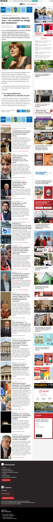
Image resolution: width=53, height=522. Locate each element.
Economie (18, 154)
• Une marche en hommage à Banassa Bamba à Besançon (43, 45)
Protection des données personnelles (10, 472)
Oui (38, 423)
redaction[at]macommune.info (7, 491)
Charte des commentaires (8, 470)
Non (38, 425)
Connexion (48, 207)
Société (23, 338)
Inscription (39, 207)
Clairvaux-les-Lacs (7, 15)
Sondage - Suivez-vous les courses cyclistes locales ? (43, 420)
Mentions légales (6, 475)
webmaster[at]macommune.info (7, 505)
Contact (4, 467)
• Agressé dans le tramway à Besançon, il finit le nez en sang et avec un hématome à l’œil (43, 56)
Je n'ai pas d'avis (40, 426)
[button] (49, 1)
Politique (14, 15)
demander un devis (8, 498)
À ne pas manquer (43, 298)
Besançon (14, 245)
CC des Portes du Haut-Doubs (19, 128)
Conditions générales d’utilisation (10, 477)
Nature (19, 412)
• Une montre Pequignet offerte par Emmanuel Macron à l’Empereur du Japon (43, 49)
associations (16, 281)
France (13, 154)
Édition (29, 4)
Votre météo (43, 382)
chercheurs (28, 280)
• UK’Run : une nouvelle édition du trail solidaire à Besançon (43, 41)
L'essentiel (44, 38)
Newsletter (6, 480)
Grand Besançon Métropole (18, 222)
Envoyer (39, 436)
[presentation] (35, 306)
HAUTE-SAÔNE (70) (16, 180)
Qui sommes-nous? (7, 469)
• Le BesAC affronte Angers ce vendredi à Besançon (43, 53)
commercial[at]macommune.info (8, 494)
